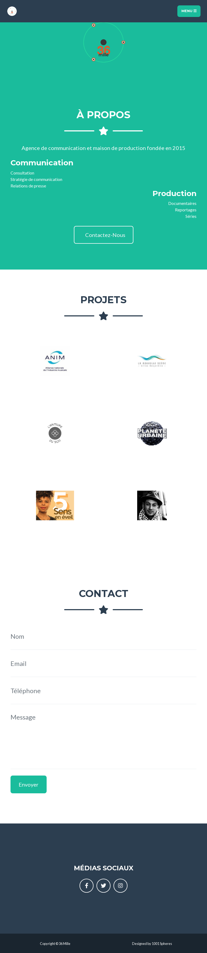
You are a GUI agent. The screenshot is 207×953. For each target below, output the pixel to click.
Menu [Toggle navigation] (188, 11)
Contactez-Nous (104, 235)
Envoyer (29, 784)
